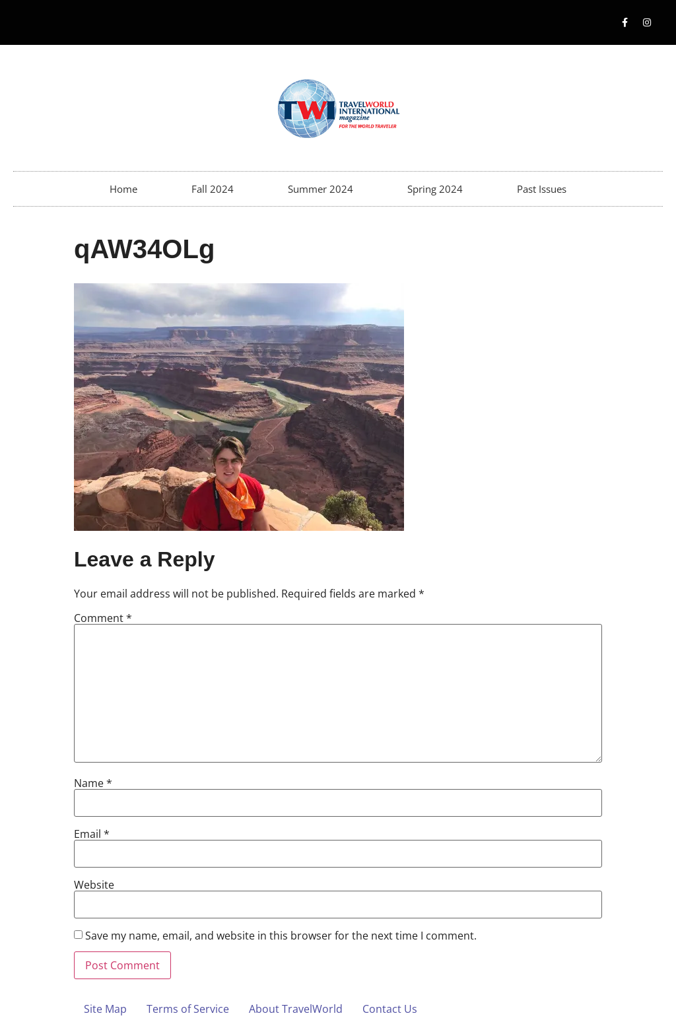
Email (92, 834)
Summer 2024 (320, 188)
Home (123, 188)
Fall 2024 (212, 188)
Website (94, 884)
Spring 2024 (435, 188)
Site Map (105, 1009)
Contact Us (389, 1009)
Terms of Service (188, 1009)
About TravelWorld (296, 1009)
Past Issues (541, 188)
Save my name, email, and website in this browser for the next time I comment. (281, 935)
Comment (103, 618)
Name (93, 783)
